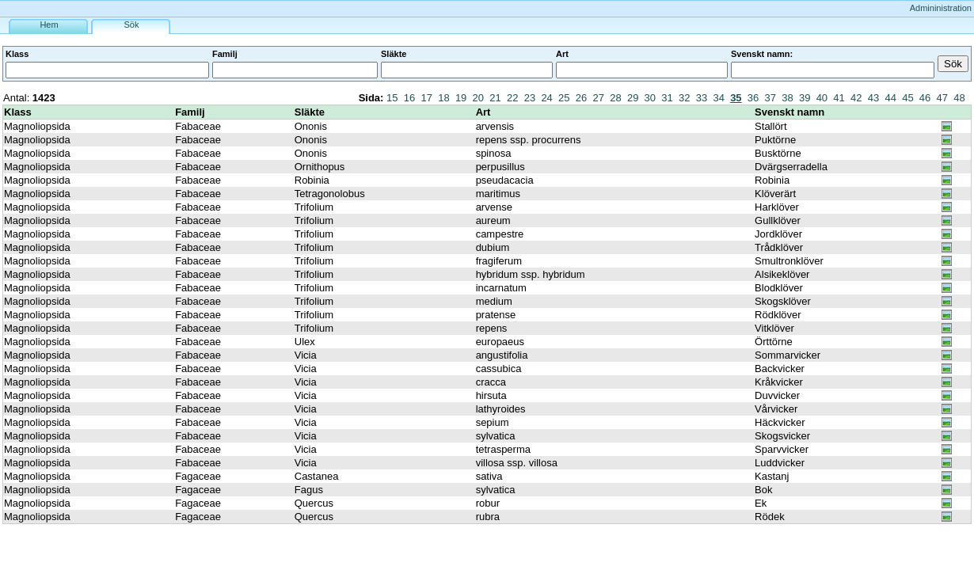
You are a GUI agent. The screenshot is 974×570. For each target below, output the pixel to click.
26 (581, 98)
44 (890, 98)
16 (409, 98)
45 (907, 98)
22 (512, 98)
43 (873, 98)
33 (701, 98)
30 (650, 98)
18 (443, 98)
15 (392, 98)
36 (753, 98)
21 (494, 98)
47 (942, 98)
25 (563, 98)
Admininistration (941, 8)
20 (478, 98)
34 (718, 98)
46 (924, 98)
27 (598, 98)
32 (684, 98)
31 (666, 98)
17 (426, 98)
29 (632, 98)
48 (958, 98)
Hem (49, 24)
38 (787, 98)
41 (838, 98)
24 (546, 98)
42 (856, 98)
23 (529, 98)
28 (615, 98)
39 (804, 98)
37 (770, 98)
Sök (131, 24)
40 (822, 98)
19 (460, 98)
